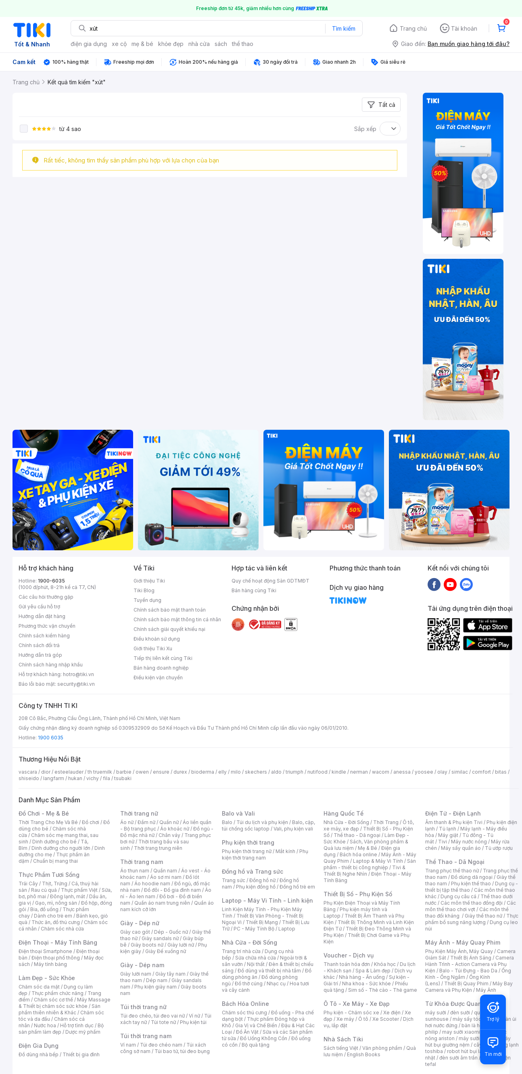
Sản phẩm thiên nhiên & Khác (59, 1009)
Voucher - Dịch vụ (349, 955)
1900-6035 (51, 581)
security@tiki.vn (76, 684)
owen (142, 772)
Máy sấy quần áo (461, 848)
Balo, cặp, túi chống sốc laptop (268, 825)
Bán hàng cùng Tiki (254, 590)
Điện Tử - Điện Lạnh (453, 813)
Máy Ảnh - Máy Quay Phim (462, 942)
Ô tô (363, 1019)
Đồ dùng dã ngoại (472, 877)
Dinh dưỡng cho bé (54, 842)
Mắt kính (285, 851)
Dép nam (156, 980)
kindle (339, 772)
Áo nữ (127, 822)
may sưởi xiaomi (461, 1032)
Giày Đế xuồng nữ (165, 951)
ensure (161, 772)
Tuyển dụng (147, 600)
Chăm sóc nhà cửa (62, 929)
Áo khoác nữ (174, 829)
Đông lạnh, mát (67, 896)
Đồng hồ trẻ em (297, 887)
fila (106, 778)
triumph (294, 772)
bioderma (202, 772)
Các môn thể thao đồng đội (472, 903)
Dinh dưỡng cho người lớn (60, 848)
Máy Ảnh (486, 990)
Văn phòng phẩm (382, 1048)
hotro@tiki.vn (78, 674)
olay (442, 772)
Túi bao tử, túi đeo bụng (182, 1051)
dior (45, 772)
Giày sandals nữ (160, 938)
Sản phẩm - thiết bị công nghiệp (370, 864)
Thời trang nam (141, 861)
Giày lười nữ (180, 945)
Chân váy (169, 835)
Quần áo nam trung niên (162, 903)
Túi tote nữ (163, 1022)
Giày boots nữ (147, 945)
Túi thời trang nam (145, 1035)
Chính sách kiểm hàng (44, 636)
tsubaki (123, 778)
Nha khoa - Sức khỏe (366, 983)
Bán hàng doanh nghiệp (161, 668)
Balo (227, 822)
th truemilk (100, 772)
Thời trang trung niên (158, 848)
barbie (124, 772)
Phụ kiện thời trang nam (265, 854)
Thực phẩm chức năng (57, 993)
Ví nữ (194, 1016)
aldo (276, 772)
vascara (28, 772)
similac (459, 772)
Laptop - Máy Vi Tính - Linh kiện (267, 900)
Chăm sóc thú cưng (244, 1012)
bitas (501, 772)
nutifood (317, 772)
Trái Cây (28, 883)
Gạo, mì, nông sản (56, 903)
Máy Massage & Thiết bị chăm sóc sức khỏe (65, 1003)
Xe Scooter (385, 1019)
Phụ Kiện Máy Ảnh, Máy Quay (459, 951)
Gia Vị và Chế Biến (256, 1025)
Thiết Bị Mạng (262, 922)
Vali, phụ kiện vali (293, 829)
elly (222, 772)
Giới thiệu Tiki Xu (153, 648)
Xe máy (345, 1019)
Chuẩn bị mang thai (55, 861)
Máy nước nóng (469, 842)
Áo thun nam (134, 871)
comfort (481, 772)
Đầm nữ (146, 822)
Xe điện (392, 1012)
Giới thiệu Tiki (149, 581)
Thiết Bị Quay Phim (466, 983)
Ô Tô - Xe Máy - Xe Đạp (357, 1003)
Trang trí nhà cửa (241, 951)
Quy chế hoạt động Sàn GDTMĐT (270, 581)
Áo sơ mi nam (166, 877)
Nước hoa (45, 1025)
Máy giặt (448, 835)
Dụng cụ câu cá (458, 896)
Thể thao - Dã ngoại (357, 835)
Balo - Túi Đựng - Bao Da (468, 971)
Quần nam (165, 871)
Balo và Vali (238, 813)
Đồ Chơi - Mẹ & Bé (44, 813)
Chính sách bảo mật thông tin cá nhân (177, 619)
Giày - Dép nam (142, 965)
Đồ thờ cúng (249, 983)
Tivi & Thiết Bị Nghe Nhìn (364, 870)
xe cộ (119, 43)
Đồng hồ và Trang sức (252, 871)
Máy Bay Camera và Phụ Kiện (469, 986)
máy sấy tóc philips (475, 1019)
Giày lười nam (135, 974)
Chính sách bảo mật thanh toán (170, 610)
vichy (92, 778)
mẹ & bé (142, 43)
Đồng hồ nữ (262, 880)
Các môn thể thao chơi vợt (470, 906)
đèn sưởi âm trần (458, 1058)
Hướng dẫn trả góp (40, 655)
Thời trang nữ (139, 813)
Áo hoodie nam (152, 883)
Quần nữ (169, 822)
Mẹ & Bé (367, 848)
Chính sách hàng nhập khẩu (51, 665)
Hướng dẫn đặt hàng (42, 616)
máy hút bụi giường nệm (468, 1041)
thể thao (242, 43)
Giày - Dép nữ (139, 923)
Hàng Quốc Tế (343, 813)
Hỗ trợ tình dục (77, 1025)
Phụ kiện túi (193, 1022)
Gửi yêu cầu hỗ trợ (39, 607)
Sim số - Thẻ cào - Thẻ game (382, 990)
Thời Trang (386, 822)
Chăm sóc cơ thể (53, 1000)
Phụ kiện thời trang (248, 842)
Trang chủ (413, 28)
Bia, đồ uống (44, 909)
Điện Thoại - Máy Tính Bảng (58, 942)
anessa (402, 772)
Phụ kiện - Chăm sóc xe (351, 1012)
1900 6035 (50, 738)
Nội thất (256, 964)
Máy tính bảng (50, 964)
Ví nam (128, 1045)
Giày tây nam (170, 974)
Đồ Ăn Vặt (247, 1032)
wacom (380, 772)
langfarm (53, 778)
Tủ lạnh (447, 829)
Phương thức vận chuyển (47, 626)
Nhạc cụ (276, 983)
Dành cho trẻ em (53, 916)
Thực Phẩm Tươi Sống (49, 874)
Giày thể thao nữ (483, 916)
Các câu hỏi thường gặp (46, 597)
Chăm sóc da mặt (39, 987)
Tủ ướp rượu (499, 848)
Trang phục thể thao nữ (452, 871)
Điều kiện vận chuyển (158, 677)
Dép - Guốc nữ (171, 932)
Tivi (442, 842)
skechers (256, 772)
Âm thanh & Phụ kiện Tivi (453, 822)
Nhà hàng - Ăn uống (362, 977)
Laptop (286, 929)
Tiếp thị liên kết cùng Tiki (163, 658)
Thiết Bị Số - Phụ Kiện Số (358, 894)
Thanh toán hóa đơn (347, 964)
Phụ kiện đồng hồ (256, 887)
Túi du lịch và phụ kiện (262, 822)
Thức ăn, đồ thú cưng (55, 922)
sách (221, 43)
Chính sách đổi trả (39, 645)
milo (236, 772)
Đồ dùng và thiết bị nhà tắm (269, 971)
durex (180, 772)
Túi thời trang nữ (143, 1006)
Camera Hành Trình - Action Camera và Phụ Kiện (469, 964)
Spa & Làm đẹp (372, 971)
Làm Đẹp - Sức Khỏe (47, 977)
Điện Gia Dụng (38, 1045)
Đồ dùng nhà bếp (38, 1054)
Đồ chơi (90, 822)
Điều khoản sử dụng (157, 639)
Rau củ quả (44, 890)
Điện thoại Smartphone (45, 951)
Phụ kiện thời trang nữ (246, 851)
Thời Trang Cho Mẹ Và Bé (48, 822)
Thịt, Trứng (54, 883)
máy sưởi (435, 1012)
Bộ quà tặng (255, 1045)
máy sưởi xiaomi (478, 1038)
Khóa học (385, 964)
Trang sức (233, 880)
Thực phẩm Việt (79, 890)
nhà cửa (199, 43)
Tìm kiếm (343, 28)
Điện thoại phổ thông (55, 958)
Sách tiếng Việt (341, 1048)
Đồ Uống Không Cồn (263, 1038)
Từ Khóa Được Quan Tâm (460, 1003)
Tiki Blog (144, 590)
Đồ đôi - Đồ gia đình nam (172, 890)
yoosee (424, 772)
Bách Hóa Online (245, 1003)
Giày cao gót (135, 932)
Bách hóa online (358, 854)
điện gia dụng (89, 43)
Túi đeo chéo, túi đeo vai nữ (152, 1016)
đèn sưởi (460, 1012)
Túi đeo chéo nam (161, 1045)
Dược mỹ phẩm (82, 1032)
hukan (75, 778)
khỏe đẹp (171, 43)
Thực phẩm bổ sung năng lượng (471, 919)
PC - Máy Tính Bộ (254, 929)
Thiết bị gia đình (81, 1054)
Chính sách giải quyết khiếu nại (169, 629)
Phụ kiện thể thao (471, 883)
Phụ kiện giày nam (155, 987)
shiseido (29, 778)
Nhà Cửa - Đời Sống (249, 942)
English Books (363, 1054)
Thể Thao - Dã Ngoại (454, 861)
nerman (359, 772)
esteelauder (69, 772)
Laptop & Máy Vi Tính (378, 861)
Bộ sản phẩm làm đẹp (61, 1028)
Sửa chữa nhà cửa (255, 958)
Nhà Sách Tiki (343, 1039)
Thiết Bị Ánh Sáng (470, 958)
